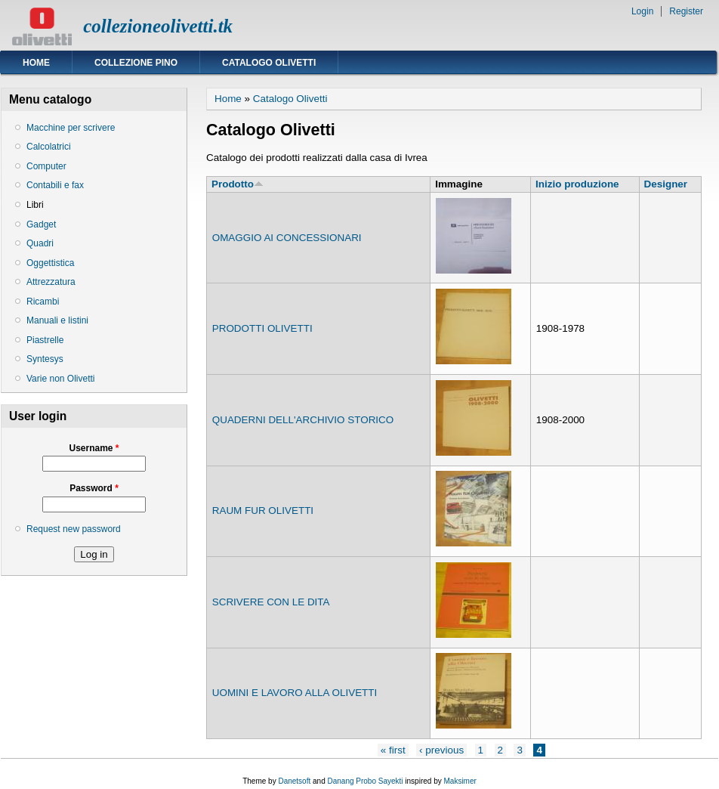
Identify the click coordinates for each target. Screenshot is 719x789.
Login (642, 11)
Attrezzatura (51, 282)
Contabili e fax (55, 185)
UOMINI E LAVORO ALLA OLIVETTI (295, 692)
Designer (666, 184)
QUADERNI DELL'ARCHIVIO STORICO (303, 419)
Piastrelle (44, 340)
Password (94, 488)
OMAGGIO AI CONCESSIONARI (287, 237)
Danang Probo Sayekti (365, 781)
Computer (46, 166)
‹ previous (441, 750)
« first (393, 750)
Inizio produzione (577, 184)
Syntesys (44, 359)
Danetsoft (294, 781)
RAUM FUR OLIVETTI (262, 510)
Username (94, 448)
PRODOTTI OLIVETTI (262, 328)
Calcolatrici (48, 146)
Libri (35, 205)
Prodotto (237, 184)
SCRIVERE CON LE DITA (271, 602)
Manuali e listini (57, 320)
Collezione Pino (135, 62)
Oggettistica (50, 263)
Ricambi (42, 301)
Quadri (40, 243)
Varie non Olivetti (60, 378)
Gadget (41, 224)
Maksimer (459, 781)
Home (36, 62)
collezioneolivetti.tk (158, 26)
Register (686, 11)
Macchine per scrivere (70, 127)
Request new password (73, 529)
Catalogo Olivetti (269, 62)
